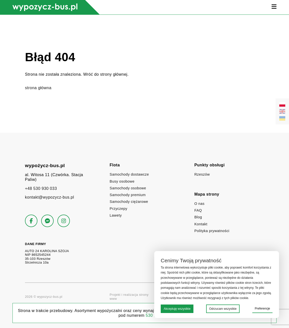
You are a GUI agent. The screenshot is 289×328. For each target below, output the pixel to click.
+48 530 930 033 (41, 188)
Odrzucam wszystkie (223, 309)
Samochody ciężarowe (129, 202)
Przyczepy (118, 209)
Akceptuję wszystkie (177, 309)
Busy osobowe (122, 181)
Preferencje (262, 308)
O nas (199, 204)
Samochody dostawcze (129, 174)
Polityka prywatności (211, 231)
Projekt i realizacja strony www (144, 297)
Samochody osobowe (128, 188)
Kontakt (200, 224)
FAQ (198, 210)
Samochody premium (127, 195)
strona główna (38, 88)
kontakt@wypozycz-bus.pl (49, 197)
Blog (198, 217)
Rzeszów (202, 174)
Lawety (116, 215)
